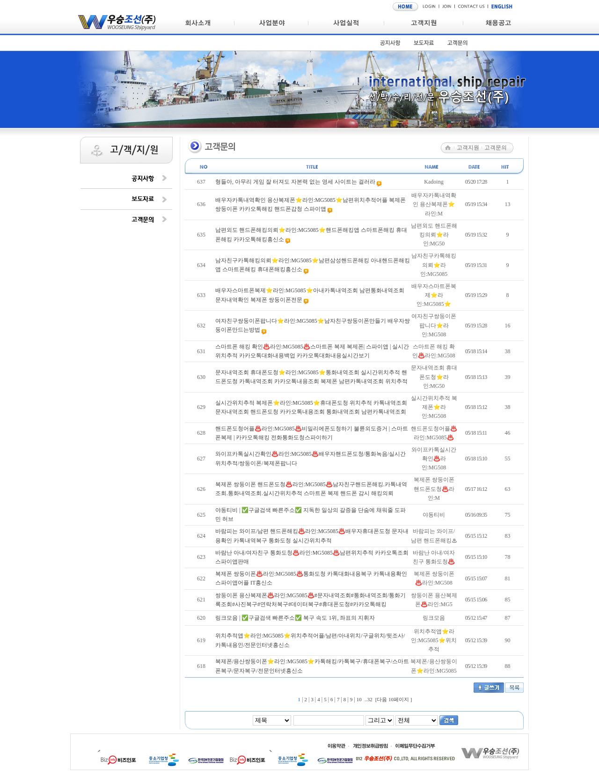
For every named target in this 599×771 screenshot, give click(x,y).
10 (359, 699)
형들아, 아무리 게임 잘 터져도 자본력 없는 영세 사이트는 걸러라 (296, 181)
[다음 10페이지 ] (393, 699)
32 (370, 699)
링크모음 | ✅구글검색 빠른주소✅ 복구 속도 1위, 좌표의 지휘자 (295, 618)
